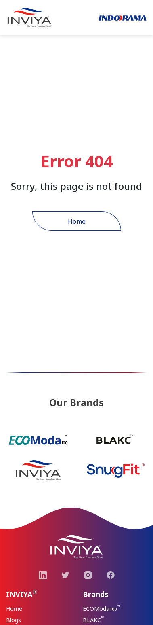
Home (77, 221)
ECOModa (101, 608)
